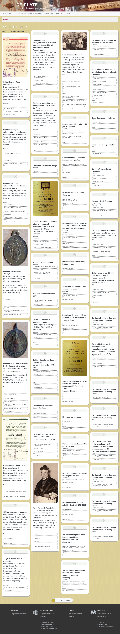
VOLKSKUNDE (7, 160)
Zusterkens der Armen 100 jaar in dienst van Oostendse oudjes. (74, 289)
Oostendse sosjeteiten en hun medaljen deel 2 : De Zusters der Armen (44, 105)
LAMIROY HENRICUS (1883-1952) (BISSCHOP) (71, 87)
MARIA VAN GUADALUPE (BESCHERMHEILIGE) (10, 395)
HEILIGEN (6, 307)
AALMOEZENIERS (67, 509)
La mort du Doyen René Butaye (45, 166)
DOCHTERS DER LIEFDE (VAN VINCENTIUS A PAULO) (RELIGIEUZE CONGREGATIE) (74, 547)
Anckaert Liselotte (67, 428)
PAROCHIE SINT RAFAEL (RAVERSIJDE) (73, 479)
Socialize (14, 611)
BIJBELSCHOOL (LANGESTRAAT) (42, 241)
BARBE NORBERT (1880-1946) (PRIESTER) (15, 111)
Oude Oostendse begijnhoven (103, 118)
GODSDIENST (37, 419)
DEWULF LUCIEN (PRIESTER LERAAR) (73, 108)
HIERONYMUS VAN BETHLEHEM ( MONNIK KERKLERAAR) (15, 405)
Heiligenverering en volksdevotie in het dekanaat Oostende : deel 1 (14, 186)
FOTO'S (65, 93)
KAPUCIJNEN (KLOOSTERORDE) (42, 371)
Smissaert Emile (38, 387)
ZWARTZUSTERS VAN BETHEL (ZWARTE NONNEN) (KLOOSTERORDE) (103, 328)
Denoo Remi (37, 384)
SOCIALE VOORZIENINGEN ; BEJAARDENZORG (41, 145)
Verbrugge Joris (67, 487)
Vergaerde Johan (8, 543)
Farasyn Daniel (96, 129)
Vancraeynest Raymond (99, 54)
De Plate (27, 4)
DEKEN (35, 534)
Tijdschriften (6, 13)
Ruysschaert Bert (67, 207)
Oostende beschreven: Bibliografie (28, 13)
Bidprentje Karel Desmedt (43, 262)
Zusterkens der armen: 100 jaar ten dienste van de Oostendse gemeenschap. (74, 317)
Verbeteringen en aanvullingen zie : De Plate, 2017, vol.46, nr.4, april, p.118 (45, 327)
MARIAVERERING (8, 401)
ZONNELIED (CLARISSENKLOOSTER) (72, 169)
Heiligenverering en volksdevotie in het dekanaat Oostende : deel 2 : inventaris (14, 132)
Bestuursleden (103, 624)
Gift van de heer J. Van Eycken (44, 439)
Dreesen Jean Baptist (98, 102)
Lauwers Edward (67, 332)
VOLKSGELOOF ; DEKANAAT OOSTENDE (14, 157)
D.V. (35, 87)
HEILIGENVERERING (9, 398)
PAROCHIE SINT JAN (68, 271)
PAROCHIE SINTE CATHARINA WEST (72, 450)
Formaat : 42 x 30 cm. (70, 391)
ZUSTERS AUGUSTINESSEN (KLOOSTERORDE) (41, 77)
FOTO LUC (36, 541)
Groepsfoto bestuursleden (106, 626)
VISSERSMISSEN (67, 421)
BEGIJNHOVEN (97, 122)
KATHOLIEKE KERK (9, 108)
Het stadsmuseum (46, 611)
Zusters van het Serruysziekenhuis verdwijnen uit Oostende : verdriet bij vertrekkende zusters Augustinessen (44, 45)
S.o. (64, 142)
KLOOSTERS (7, 593)
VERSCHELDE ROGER (9, 114)
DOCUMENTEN (8, 105)
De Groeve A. (96, 302)
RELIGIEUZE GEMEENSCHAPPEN (42, 334)
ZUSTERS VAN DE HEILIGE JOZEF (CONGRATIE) (42, 445)
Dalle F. (65, 177)
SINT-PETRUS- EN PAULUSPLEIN (71, 81)
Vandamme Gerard (67, 457)
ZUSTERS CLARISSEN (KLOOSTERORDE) (14, 536)
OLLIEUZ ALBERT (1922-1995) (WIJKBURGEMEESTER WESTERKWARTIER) (15, 490)
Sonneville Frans (38, 390)
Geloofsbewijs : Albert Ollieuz (14, 466)
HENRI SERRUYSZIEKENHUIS (41, 83)
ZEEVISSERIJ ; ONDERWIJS (70, 512)
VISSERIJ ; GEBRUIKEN (99, 95)
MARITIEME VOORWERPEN (100, 92)
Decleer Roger (67, 519)
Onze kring (48, 13)
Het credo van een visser (72, 417)
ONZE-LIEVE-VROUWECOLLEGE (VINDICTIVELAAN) (42, 547)
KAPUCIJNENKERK (38, 374)
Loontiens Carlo (97, 185)
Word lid (59, 13)
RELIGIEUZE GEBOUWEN (40, 377)
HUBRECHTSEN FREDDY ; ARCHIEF (13, 163)
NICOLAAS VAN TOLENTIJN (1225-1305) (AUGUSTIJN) (14, 311)
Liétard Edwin (37, 150)
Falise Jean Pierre (97, 373)
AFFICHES (36, 238)
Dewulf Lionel (37, 344)
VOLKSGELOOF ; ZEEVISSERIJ (101, 87)
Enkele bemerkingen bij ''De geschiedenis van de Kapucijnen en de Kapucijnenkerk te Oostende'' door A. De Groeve (103, 278)
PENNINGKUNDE (8, 301)
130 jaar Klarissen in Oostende (15, 512)
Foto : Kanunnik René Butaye (44, 508)
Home (5, 20)
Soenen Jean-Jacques (68, 246)
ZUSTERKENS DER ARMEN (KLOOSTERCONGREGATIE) (41, 138)
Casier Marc (37, 278)
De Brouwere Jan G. (98, 153)
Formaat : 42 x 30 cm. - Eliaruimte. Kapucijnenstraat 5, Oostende (44, 231)
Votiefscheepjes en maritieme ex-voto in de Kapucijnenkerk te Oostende (104, 72)
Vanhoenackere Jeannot (69, 554)
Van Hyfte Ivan (96, 257)
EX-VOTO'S (96, 98)
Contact (68, 13)
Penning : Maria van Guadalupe (15, 363)
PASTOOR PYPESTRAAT (69, 83)
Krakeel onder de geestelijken (103, 145)
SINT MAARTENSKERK (98, 175)
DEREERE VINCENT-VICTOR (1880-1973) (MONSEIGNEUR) (73, 101)
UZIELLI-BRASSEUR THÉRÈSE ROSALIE (103, 210)
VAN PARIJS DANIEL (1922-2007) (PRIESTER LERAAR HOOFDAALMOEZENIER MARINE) (74, 105)
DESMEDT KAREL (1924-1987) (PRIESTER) (44, 266)
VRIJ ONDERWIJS (38, 451)
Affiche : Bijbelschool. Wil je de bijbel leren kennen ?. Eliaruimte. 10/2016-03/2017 (45, 224)
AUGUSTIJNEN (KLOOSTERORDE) (13, 314)
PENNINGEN (7, 299)
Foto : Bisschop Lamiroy (72, 55)
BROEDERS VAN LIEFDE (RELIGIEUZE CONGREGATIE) (102, 248)
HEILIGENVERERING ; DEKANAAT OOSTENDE (12, 154)
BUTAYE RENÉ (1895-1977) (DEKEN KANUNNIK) (43, 170)
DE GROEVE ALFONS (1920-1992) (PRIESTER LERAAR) (72, 97)
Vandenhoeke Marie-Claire (10, 168)
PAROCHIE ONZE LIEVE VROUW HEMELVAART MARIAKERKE (42, 273)
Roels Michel (37, 455)
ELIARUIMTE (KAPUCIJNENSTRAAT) (43, 247)
